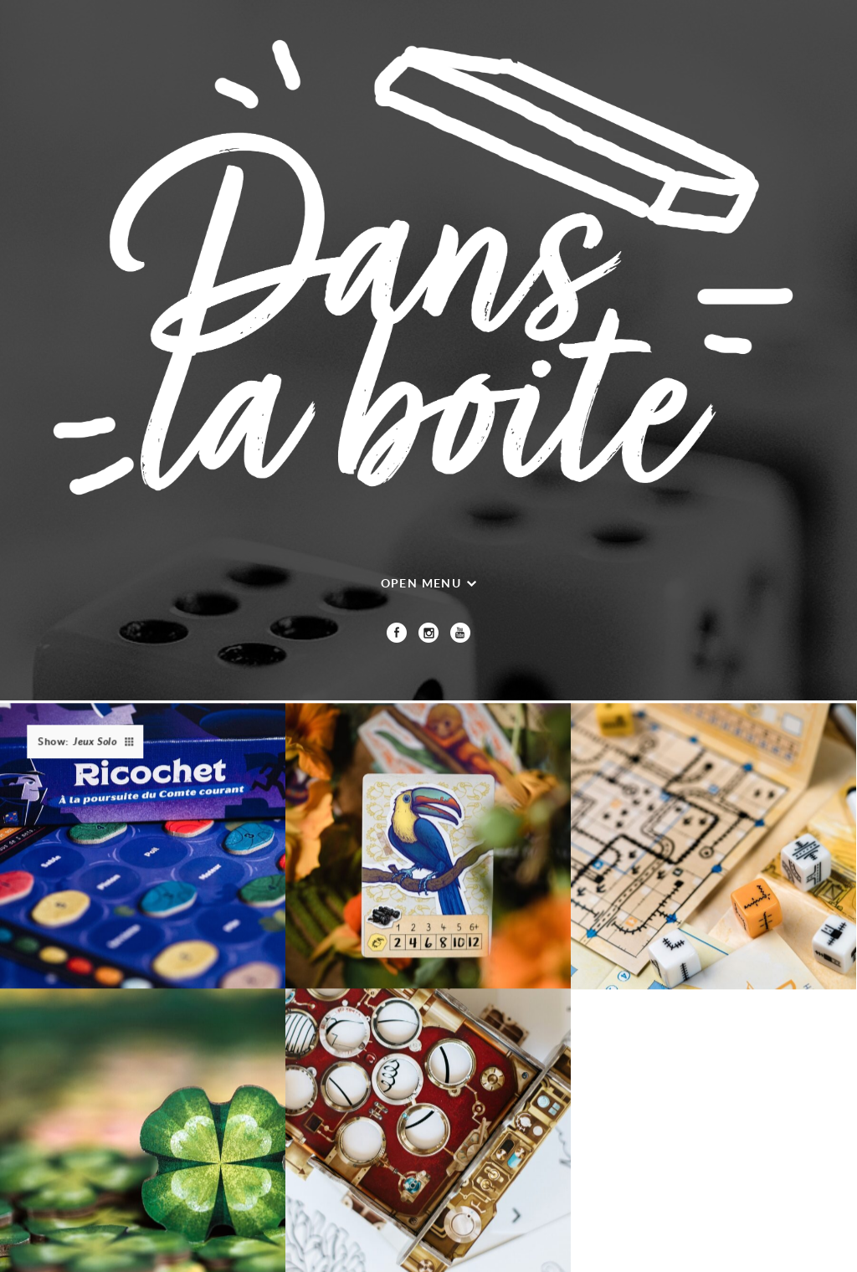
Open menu (421, 583)
